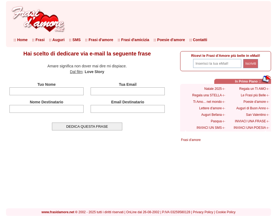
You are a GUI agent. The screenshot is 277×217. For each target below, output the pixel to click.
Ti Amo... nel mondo (207, 102)
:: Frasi (38, 40)
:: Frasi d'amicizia (133, 40)
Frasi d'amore (191, 140)
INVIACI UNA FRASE (250, 121)
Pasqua (216, 121)
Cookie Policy (226, 212)
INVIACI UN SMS (209, 128)
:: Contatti (198, 40)
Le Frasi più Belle (253, 95)
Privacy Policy (203, 212)
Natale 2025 (213, 89)
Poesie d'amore (254, 102)
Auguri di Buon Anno (251, 108)
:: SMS (75, 40)
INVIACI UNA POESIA (250, 128)
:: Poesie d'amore (169, 40)
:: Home (21, 40)
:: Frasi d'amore (99, 40)
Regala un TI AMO (252, 89)
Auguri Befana (211, 115)
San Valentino (256, 115)
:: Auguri (57, 40)
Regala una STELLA (207, 95)
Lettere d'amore (210, 108)
